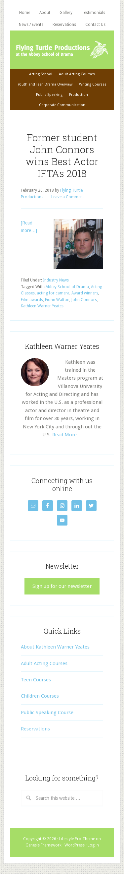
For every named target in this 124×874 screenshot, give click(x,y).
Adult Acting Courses (44, 663)
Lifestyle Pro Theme (77, 839)
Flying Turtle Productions (62, 49)
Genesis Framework (43, 845)
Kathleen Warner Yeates (42, 306)
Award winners (84, 293)
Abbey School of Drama (67, 286)
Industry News (56, 280)
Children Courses (40, 696)
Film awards (32, 299)
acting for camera (53, 293)
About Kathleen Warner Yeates (55, 647)
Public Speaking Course (47, 713)
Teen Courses (36, 680)
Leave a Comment (67, 197)
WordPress (74, 845)
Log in (93, 845)
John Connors (84, 299)
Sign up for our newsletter (62, 586)
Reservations (35, 729)
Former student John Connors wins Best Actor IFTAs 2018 (62, 155)
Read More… (67, 435)
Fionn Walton (57, 299)
